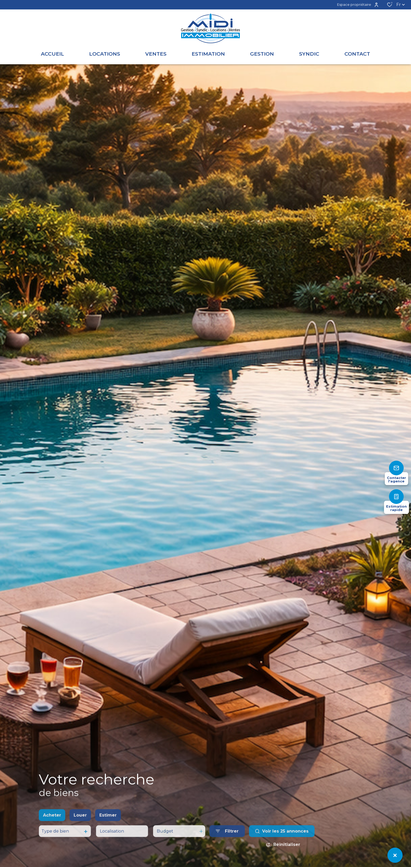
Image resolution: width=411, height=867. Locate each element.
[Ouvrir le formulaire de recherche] (227, 842)
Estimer (108, 826)
